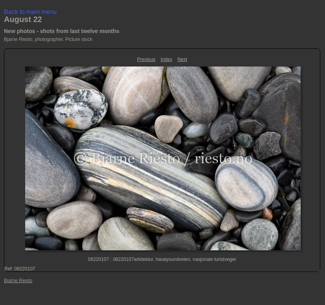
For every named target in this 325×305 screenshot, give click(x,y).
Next (182, 59)
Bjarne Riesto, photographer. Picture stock (48, 39)
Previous (146, 59)
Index (166, 59)
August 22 (23, 19)
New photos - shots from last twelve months (61, 31)
